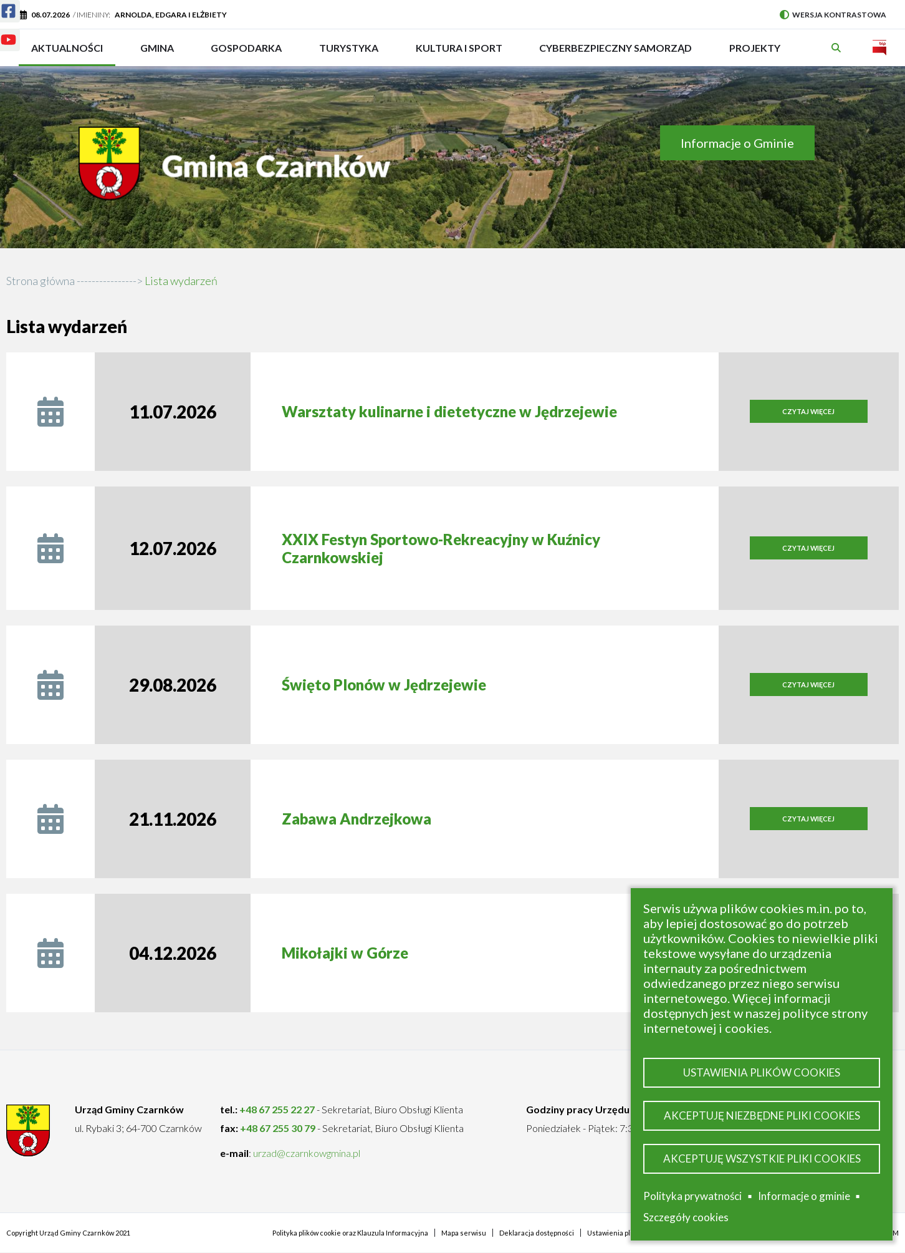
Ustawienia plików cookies (761, 1072)
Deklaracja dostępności (536, 1233)
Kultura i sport (459, 53)
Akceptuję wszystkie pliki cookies (762, 1158)
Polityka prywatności (692, 1195)
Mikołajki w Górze (345, 953)
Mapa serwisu (463, 1233)
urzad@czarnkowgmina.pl (306, 1153)
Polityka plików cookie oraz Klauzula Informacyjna (350, 1233)
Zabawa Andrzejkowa (356, 819)
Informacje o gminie (804, 1196)
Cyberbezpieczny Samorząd (615, 53)
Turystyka (348, 53)
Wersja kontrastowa (833, 14)
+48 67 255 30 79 (277, 1128)
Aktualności (67, 48)
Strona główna (40, 281)
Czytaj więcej (825, 415)
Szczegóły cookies (686, 1217)
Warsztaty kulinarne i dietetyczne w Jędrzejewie (449, 411)
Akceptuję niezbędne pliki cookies (762, 1115)
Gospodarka (246, 53)
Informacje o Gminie (737, 142)
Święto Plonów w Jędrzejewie (384, 684)
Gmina (161, 53)
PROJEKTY (754, 53)
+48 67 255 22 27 (277, 1109)
